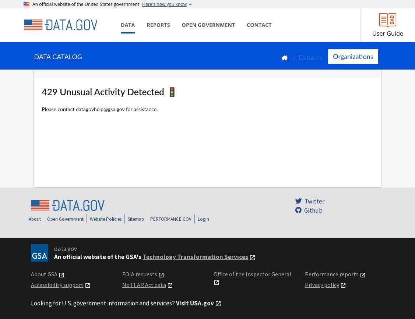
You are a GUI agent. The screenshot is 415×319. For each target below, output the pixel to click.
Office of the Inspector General (252, 274)
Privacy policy (322, 284)
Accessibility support (57, 284)
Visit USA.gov (195, 303)
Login (203, 219)
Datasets (311, 57)
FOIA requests (139, 274)
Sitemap (136, 219)
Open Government (65, 219)
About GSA (44, 274)
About (35, 219)
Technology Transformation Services (195, 257)
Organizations (353, 56)
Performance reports (332, 274)
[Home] (60, 25)
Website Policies (106, 219)
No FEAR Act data (144, 284)
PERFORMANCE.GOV (170, 219)
